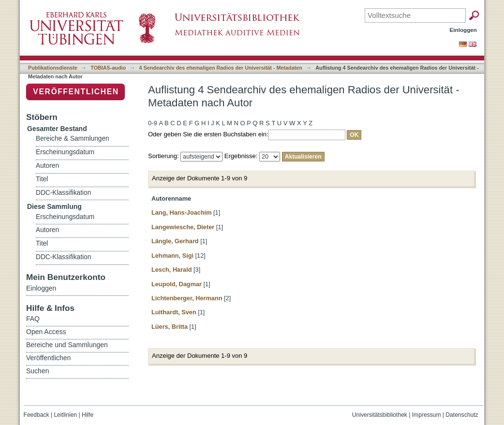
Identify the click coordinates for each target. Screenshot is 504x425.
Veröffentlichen (76, 92)
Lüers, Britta (169, 326)
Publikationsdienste (52, 68)
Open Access (46, 332)
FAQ (33, 318)
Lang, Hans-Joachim (181, 212)
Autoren (47, 165)
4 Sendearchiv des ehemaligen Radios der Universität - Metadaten (220, 68)
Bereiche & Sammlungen (72, 138)
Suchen (37, 371)
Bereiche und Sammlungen (67, 345)
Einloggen (463, 30)
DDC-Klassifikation (63, 192)
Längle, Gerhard (175, 241)
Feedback (36, 414)
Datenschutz (461, 414)
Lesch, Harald (171, 269)
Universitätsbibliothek (379, 414)
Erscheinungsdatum (65, 152)
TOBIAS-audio (108, 68)
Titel (42, 179)
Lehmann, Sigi (172, 255)
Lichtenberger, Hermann (186, 298)
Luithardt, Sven (173, 312)
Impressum (426, 414)
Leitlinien (65, 414)
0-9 (152, 123)
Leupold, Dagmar (176, 284)
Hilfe (87, 414)
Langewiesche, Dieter (182, 227)
